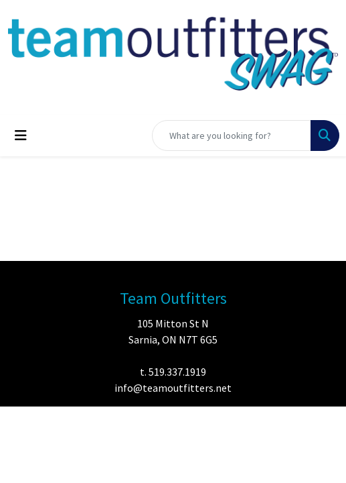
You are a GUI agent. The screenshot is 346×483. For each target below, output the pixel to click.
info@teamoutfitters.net (173, 387)
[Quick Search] (231, 135)
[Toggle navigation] (21, 135)
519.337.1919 (177, 371)
